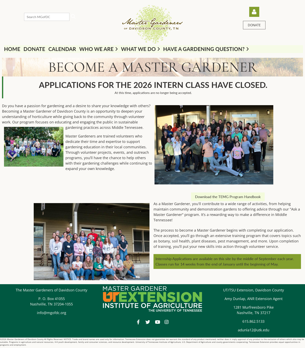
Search (73, 16)
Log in (254, 12)
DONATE (254, 25)
